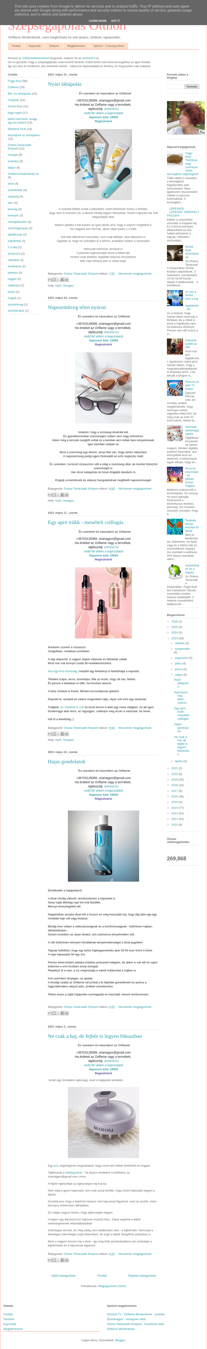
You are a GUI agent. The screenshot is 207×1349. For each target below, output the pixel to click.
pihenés (13, 272)
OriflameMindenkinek (35, 58)
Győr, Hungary (64, 285)
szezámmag (15, 304)
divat (11, 183)
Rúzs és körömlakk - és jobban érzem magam (191, 477)
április (179, 761)
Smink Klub (15, 106)
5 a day (12, 247)
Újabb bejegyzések (63, 1275)
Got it (115, 20)
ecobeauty (14, 266)
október (180, 643)
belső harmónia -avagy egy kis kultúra (22, 120)
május (179, 674)
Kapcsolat (35, 46)
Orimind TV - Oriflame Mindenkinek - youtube (136, 1314)
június (179, 669)
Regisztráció (103, 121)
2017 (175, 791)
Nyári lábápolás (64, 84)
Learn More (98, 20)
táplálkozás (15, 234)
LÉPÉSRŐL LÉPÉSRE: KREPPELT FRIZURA (183, 212)
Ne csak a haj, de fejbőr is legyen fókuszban (95, 1036)
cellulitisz (13, 260)
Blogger (120, 1340)
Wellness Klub (17, 129)
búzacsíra (14, 253)
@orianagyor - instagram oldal (126, 1319)
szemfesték (15, 190)
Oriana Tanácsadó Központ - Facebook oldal (135, 1324)
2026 (175, 621)
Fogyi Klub (14, 81)
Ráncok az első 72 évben (192, 385)
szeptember (182, 648)
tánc (10, 202)
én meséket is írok (72, 707)
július (178, 663)
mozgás (13, 154)
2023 (175, 638)
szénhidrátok (16, 310)
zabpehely (14, 241)
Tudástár (13, 100)
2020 (175, 774)
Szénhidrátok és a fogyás (192, 569)
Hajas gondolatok (66, 761)
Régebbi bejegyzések (142, 1275)
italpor (12, 167)
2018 (175, 785)
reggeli (12, 279)
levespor (13, 215)
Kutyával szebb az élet (191, 344)
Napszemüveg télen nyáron (77, 307)
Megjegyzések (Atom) (112, 1286)
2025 (175, 627)
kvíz (56, 1165)
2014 (175, 807)
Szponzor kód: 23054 (103, 117)
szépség (13, 196)
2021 (175, 768)
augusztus (182, 658)
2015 (175, 802)
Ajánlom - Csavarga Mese (108, 46)
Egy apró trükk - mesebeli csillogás (85, 522)
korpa (11, 291)
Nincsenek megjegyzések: (135, 273)
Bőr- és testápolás (19, 93)
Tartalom (54, 46)
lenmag (12, 209)
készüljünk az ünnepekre (24, 135)
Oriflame (13, 87)
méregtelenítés (17, 221)
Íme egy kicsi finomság (62, 671)
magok (12, 298)
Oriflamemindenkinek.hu (23, 173)
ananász (13, 161)
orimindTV (88, 58)
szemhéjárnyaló (18, 228)
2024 (175, 632)
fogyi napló (15, 112)
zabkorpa (14, 285)
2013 (175, 813)
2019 (175, 779)
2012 (175, 819)
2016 (175, 796)
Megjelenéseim (76, 46)
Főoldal (16, 46)
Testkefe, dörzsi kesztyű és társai (192, 525)
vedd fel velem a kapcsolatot (103, 113)
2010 (175, 824)
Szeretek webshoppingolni (192, 430)
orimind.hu (111, 109)
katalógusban (73, 1172)
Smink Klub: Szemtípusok (192, 252)
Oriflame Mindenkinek (121, 1329)
